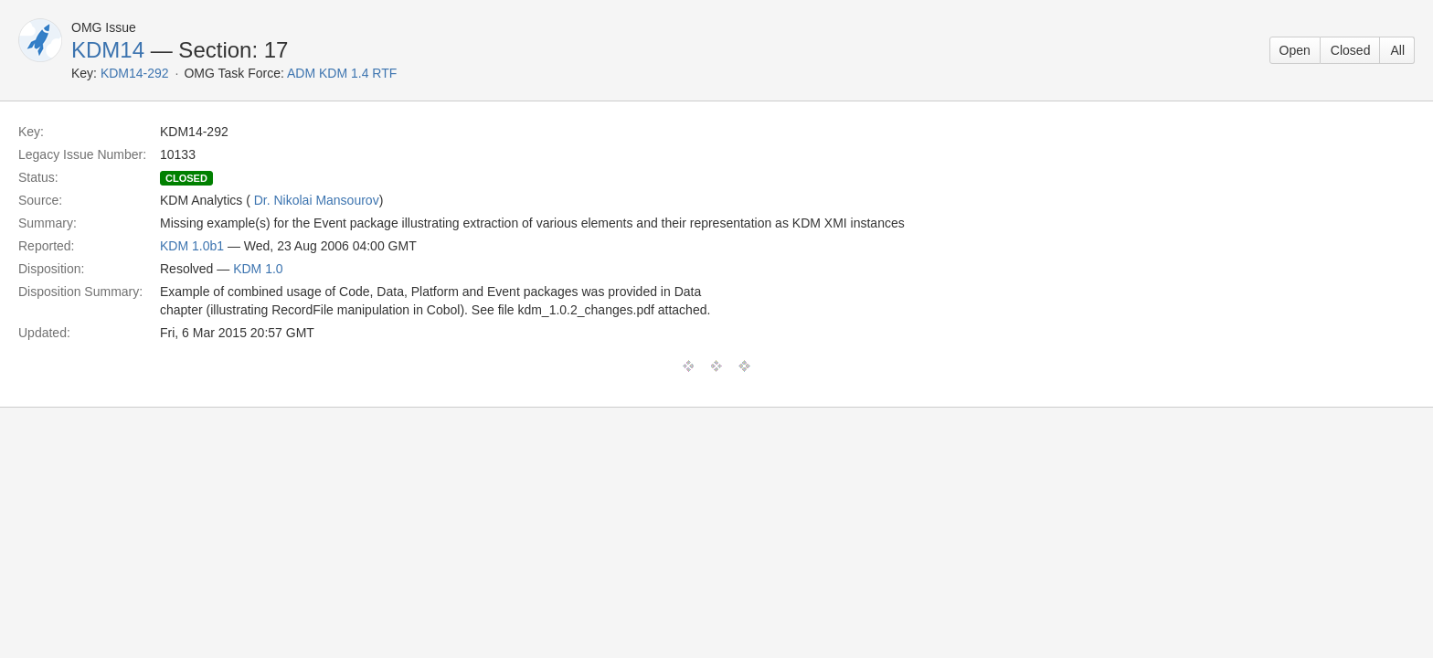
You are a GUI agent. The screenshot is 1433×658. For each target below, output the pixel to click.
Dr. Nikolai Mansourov (316, 200)
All (1397, 50)
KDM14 (107, 49)
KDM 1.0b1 (192, 246)
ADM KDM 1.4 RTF (342, 73)
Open (1295, 50)
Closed (1351, 50)
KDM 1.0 (257, 268)
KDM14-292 (135, 73)
